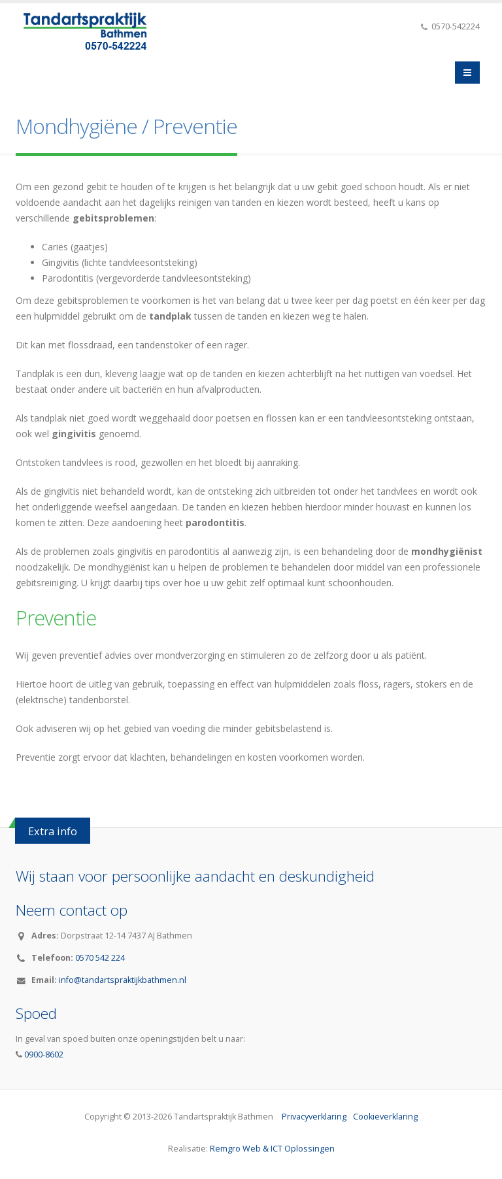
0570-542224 (454, 26)
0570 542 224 (100, 957)
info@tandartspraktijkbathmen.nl (122, 979)
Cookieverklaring (385, 1115)
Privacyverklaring (314, 1115)
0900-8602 (42, 1053)
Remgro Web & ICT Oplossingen (272, 1148)
